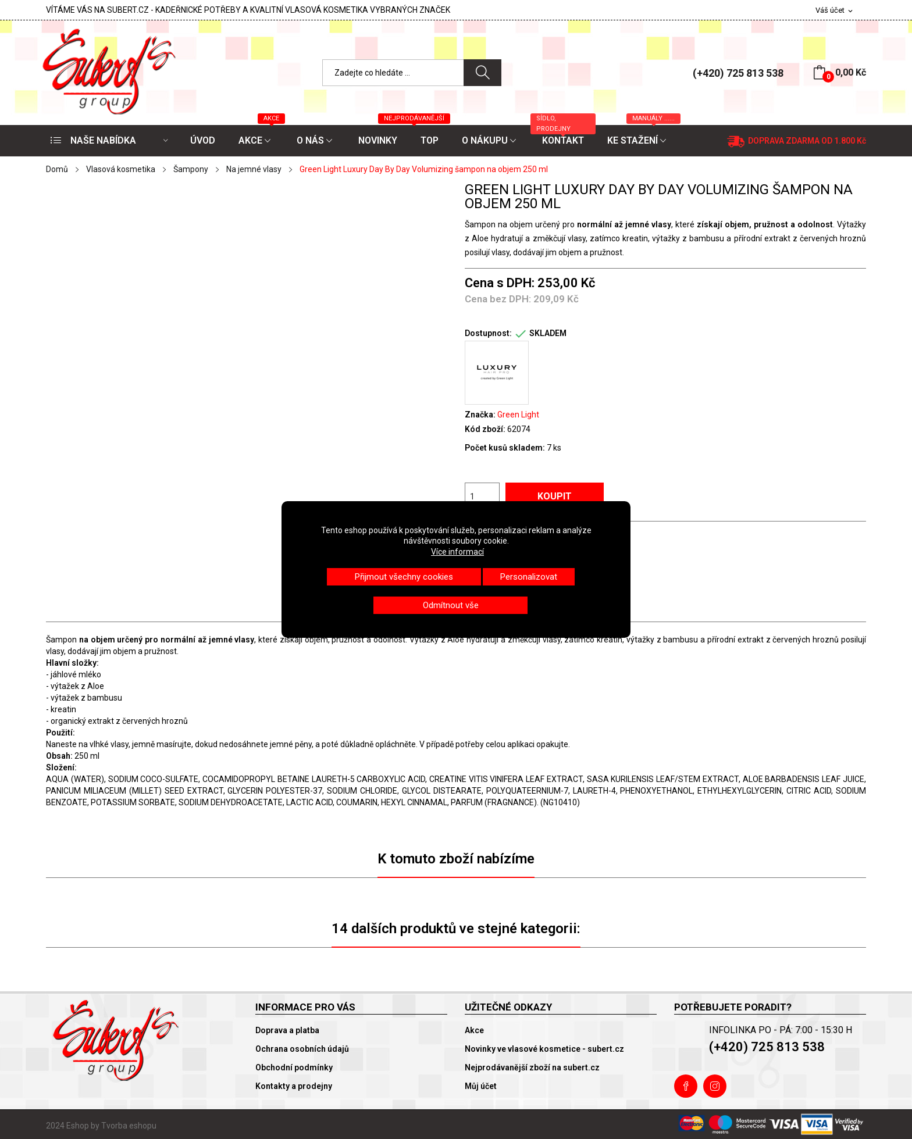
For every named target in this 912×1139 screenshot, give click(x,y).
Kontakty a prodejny (293, 1086)
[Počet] (482, 496)
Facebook (685, 1086)
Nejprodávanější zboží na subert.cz (532, 1067)
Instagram (714, 1086)
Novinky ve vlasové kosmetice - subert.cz (544, 1049)
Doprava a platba (287, 1030)
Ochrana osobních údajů (302, 1049)
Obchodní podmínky (294, 1067)
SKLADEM (548, 333)
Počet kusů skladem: (505, 447)
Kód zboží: (485, 429)
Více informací (457, 551)
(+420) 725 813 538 (738, 73)
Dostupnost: (488, 333)
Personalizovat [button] (528, 577)
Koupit (554, 496)
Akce (474, 1030)
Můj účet (481, 1086)
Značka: (480, 414)
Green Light (518, 414)
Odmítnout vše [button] (451, 605)
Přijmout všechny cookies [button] (404, 577)
